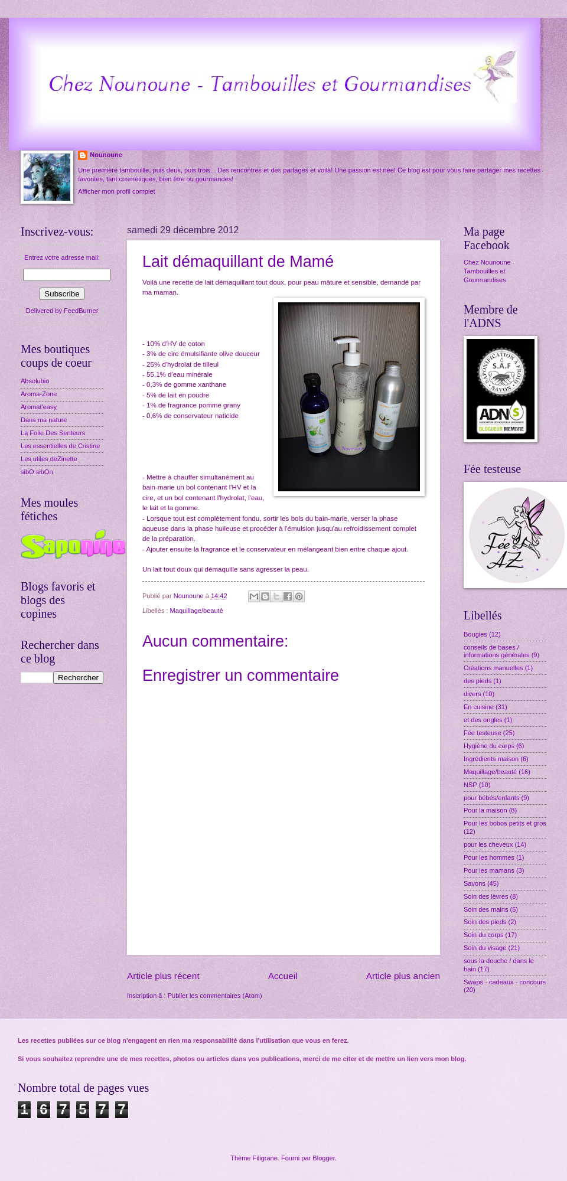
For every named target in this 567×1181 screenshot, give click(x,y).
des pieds (477, 680)
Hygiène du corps (489, 745)
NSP (470, 784)
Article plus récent (163, 976)
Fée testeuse (482, 732)
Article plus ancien (403, 976)
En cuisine (479, 706)
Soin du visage (485, 947)
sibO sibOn (37, 471)
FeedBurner (81, 310)
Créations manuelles (493, 667)
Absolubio (35, 380)
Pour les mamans (489, 870)
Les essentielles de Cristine (60, 445)
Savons (474, 883)
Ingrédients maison (491, 758)
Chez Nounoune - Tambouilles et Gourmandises (489, 271)
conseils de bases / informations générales (497, 651)
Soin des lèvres (486, 896)
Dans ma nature (44, 419)
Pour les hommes (489, 857)
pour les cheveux (488, 844)
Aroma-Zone (39, 393)
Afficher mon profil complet (116, 191)
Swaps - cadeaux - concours (505, 982)
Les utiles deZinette (49, 458)
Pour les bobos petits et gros (505, 823)
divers (472, 693)
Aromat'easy (39, 406)
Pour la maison (485, 810)
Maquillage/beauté (196, 610)
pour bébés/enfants (491, 797)
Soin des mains (486, 909)
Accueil (283, 976)
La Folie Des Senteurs (53, 432)
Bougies (475, 634)
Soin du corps (483, 934)
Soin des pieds (485, 921)
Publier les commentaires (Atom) (215, 995)
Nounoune (106, 154)
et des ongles (483, 719)
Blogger (323, 1158)
